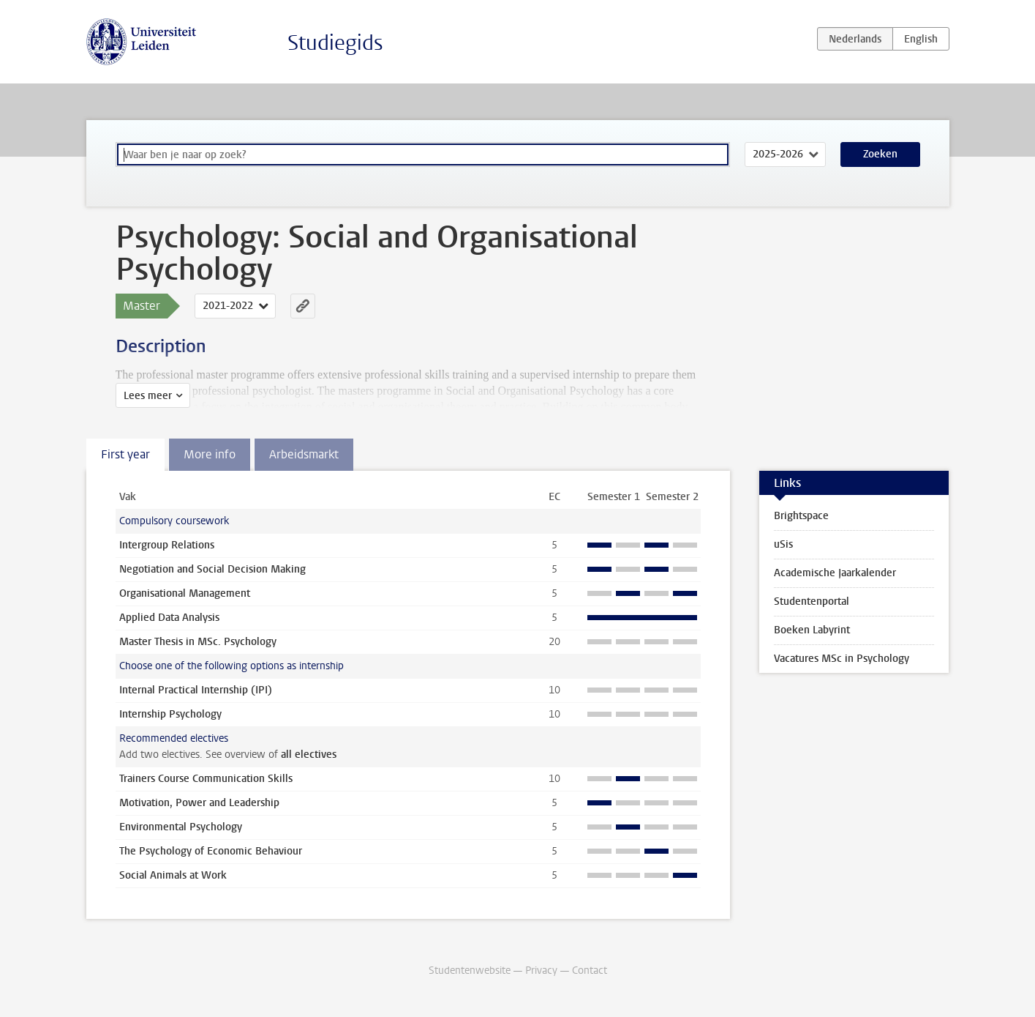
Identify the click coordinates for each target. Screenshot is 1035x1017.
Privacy (541, 970)
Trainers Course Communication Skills (206, 779)
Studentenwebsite (470, 970)
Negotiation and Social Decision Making (212, 569)
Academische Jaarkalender (835, 573)
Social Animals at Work (173, 875)
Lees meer (148, 396)
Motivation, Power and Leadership (199, 803)
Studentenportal (811, 601)
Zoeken (880, 154)
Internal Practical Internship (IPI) (195, 690)
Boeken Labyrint (812, 630)
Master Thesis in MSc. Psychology (197, 642)
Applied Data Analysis (169, 618)
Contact (589, 970)
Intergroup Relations (166, 545)
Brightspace (801, 516)
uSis (783, 544)
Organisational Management (184, 593)
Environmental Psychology (180, 827)
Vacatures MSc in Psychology (841, 659)
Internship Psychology (170, 714)
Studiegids (335, 42)
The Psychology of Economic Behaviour (210, 851)
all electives (308, 754)
